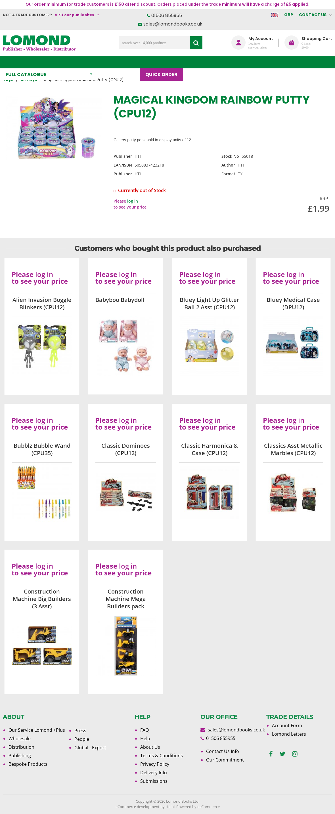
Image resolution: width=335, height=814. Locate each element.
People (81, 739)
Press (80, 730)
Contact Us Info (222, 751)
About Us (228, 62)
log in (132, 201)
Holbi (170, 806)
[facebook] (271, 754)
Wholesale (20, 738)
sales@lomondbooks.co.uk (172, 24)
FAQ (144, 730)
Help (145, 738)
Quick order (164, 62)
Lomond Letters (289, 734)
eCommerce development (138, 806)
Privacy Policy (154, 764)
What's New (121, 62)
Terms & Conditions (161, 755)
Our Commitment (225, 760)
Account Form (287, 725)
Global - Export (90, 747)
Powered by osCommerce (198, 806)
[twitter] (282, 754)
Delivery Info (153, 772)
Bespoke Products (28, 764)
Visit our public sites (74, 14)
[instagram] (295, 754)
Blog (198, 62)
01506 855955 (166, 15)
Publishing (20, 755)
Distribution (21, 747)
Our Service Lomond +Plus (37, 730)
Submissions (154, 781)
